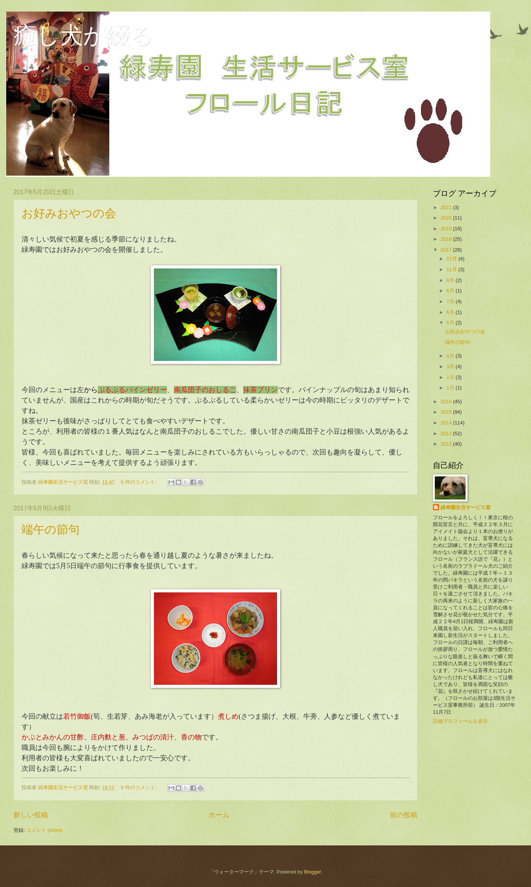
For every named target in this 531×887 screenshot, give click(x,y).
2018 (447, 239)
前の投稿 (403, 815)
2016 (447, 401)
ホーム (219, 815)
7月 (451, 301)
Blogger (312, 872)
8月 (451, 290)
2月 (451, 377)
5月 (451, 322)
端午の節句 (51, 529)
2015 (447, 412)
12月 (452, 259)
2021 (447, 207)
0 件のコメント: (139, 482)
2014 (447, 423)
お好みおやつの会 (69, 213)
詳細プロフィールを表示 (460, 721)
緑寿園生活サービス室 (466, 507)
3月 (451, 366)
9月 (451, 280)
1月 (451, 388)
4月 (451, 356)
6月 (451, 312)
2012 (447, 444)
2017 (447, 250)
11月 (452, 269)
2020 (447, 218)
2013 (447, 433)
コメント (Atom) (44, 830)
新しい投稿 (30, 815)
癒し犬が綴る (83, 35)
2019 (447, 228)
